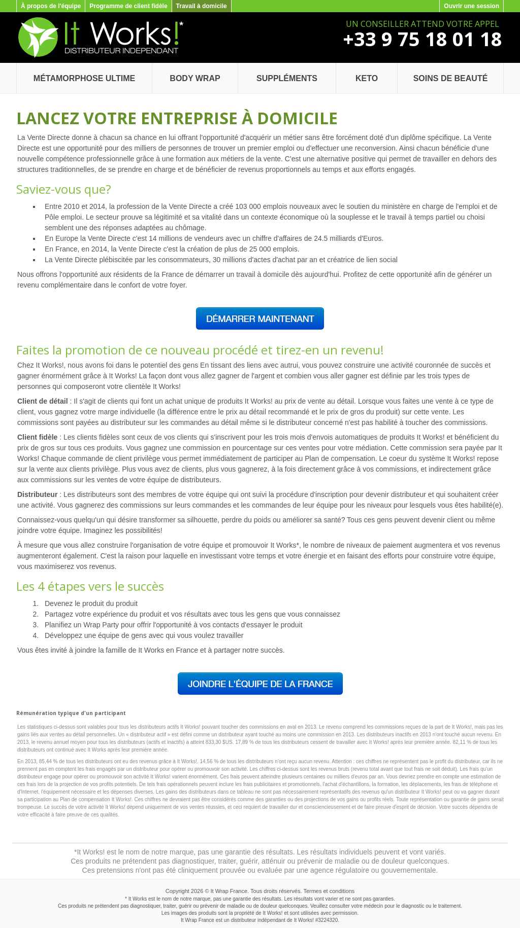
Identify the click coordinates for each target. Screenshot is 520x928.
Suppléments (286, 78)
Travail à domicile (201, 6)
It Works (303, 920)
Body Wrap (195, 78)
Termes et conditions (328, 891)
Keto (366, 78)
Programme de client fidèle (128, 6)
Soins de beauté (450, 78)
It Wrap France (229, 891)
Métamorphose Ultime (84, 78)
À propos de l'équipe (51, 6)
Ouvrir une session (471, 6)
